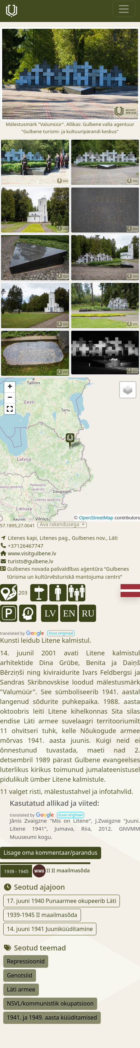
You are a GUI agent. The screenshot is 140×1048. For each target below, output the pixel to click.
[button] (70, 441)
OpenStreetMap (96, 517)
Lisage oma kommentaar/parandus (51, 853)
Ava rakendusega (60, 525)
